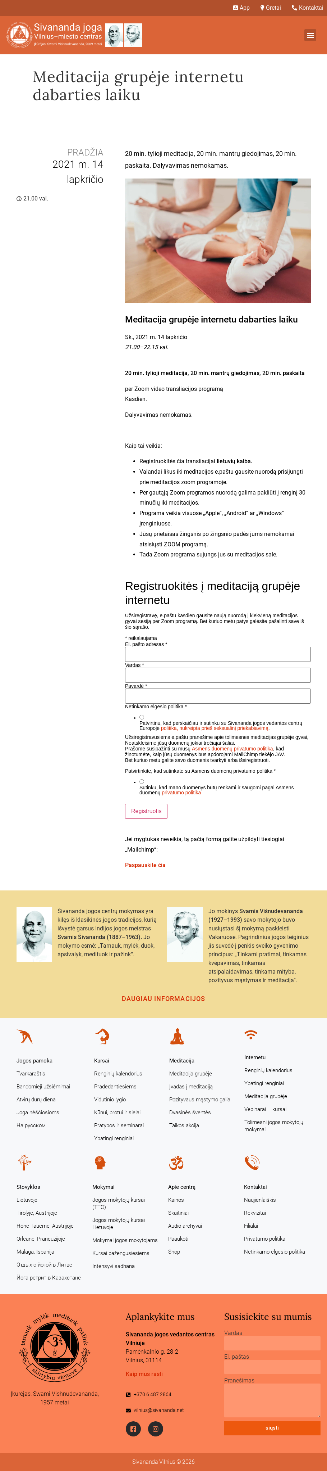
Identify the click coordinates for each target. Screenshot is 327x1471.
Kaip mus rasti (144, 1374)
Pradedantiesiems (115, 1086)
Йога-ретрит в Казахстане (49, 1277)
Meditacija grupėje (190, 1073)
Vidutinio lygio (110, 1099)
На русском (31, 1125)
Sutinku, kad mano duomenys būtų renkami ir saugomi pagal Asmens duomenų (216, 790)
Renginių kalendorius (118, 1073)
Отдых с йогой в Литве (44, 1265)
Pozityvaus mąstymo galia (199, 1099)
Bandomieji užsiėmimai (43, 1086)
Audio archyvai (185, 1226)
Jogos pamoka (34, 1060)
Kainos (176, 1200)
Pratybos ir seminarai (119, 1125)
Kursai (101, 1060)
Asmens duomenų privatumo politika (232, 749)
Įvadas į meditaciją (191, 1086)
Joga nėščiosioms (38, 1112)
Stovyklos (28, 1187)
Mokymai (103, 1187)
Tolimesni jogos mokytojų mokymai (273, 1126)
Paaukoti (178, 1239)
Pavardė (136, 686)
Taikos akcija (184, 1125)
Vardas (134, 665)
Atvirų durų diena (36, 1099)
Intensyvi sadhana (113, 1266)
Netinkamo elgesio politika (274, 1252)
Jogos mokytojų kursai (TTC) (118, 1203)
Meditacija (181, 1060)
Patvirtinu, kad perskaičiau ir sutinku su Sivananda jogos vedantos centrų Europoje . (220, 726)
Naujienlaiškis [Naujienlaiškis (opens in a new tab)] (260, 1200)
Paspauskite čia (145, 865)
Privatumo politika (264, 1239)
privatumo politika (181, 792)
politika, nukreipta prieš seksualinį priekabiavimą (214, 728)
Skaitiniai (178, 1213)
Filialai (251, 1226)
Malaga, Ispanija (35, 1252)
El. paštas (236, 1357)
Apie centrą (181, 1187)
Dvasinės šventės (190, 1112)
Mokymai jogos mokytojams (125, 1240)
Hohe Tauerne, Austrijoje (45, 1226)
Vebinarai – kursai (265, 1109)
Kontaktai (255, 1187)
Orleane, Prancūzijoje (41, 1239)
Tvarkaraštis (31, 1073)
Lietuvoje (27, 1200)
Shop (174, 1252)
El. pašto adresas (146, 644)
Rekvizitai (255, 1213)
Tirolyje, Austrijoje (37, 1213)
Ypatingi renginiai (114, 1138)
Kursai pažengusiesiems (120, 1253)
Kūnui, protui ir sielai (117, 1112)
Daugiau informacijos (163, 998)
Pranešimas (239, 1381)
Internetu (255, 1057)
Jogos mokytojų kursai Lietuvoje (118, 1224)
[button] (310, 35)
